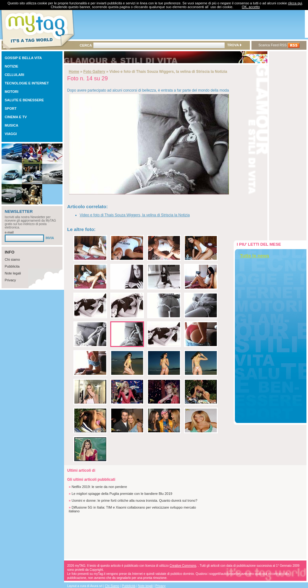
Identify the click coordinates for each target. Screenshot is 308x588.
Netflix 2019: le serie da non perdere (99, 487)
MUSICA (11, 125)
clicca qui (295, 3)
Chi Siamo (112, 586)
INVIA (50, 238)
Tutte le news (254, 255)
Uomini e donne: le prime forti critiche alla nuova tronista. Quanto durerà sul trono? (134, 500)
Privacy (10, 280)
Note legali (13, 273)
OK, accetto (251, 7)
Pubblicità (128, 586)
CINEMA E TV (16, 117)
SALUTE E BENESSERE (24, 100)
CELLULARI (14, 75)
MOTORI (11, 91)
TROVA (234, 45)
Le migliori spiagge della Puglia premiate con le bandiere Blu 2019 (122, 493)
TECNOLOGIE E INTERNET (27, 83)
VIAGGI (11, 134)
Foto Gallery (94, 71)
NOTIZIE (11, 66)
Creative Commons (183, 565)
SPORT (11, 108)
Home (74, 71)
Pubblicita (12, 266)
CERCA (86, 45)
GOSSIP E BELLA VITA (23, 58)
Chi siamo (12, 259)
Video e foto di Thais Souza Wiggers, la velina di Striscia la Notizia (135, 215)
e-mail (9, 232)
